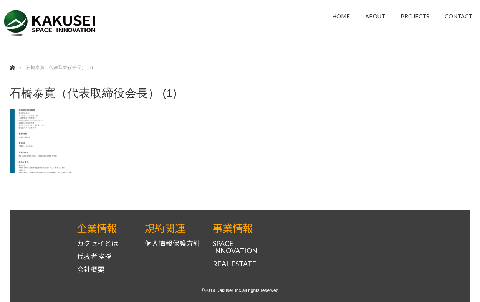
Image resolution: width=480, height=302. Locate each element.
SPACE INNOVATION (235, 247)
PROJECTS (415, 16)
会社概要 (90, 269)
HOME (341, 16)
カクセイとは (97, 243)
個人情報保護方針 (172, 243)
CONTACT (458, 16)
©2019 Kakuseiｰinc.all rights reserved (240, 290)
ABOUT (375, 16)
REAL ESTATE (234, 263)
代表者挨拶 (94, 256)
